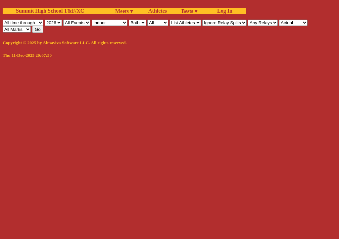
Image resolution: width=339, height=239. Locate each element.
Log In (223, 11)
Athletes (157, 11)
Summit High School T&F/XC (50, 11)
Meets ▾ (124, 11)
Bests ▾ (189, 11)
